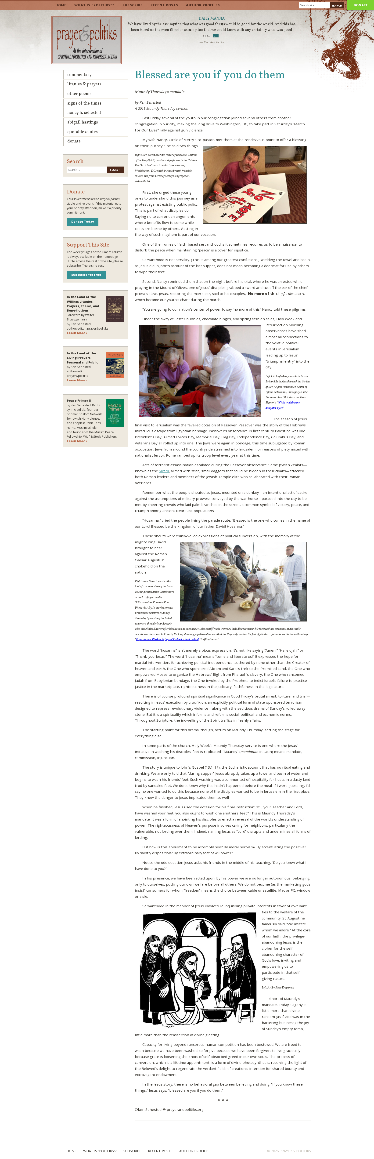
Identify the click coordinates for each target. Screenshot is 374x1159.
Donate (361, 5)
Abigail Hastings (82, 122)
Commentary (79, 75)
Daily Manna (212, 18)
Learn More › (77, 333)
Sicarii (164, 471)
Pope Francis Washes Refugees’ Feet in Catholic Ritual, (167, 639)
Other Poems (79, 94)
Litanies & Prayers (84, 84)
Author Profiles (203, 5)
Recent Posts (164, 5)
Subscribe (132, 5)
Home (60, 5)
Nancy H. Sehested (84, 113)
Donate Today (82, 221)
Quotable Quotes (82, 132)
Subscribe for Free (86, 274)
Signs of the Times (84, 103)
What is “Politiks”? (94, 5)
